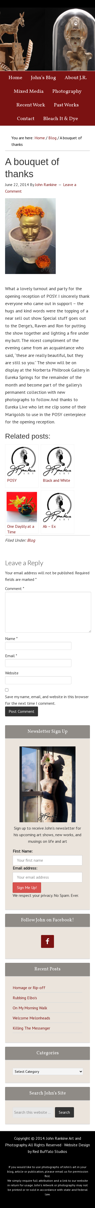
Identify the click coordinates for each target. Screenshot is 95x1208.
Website (11, 672)
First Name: (23, 851)
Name (11, 638)
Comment (14, 588)
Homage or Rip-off (29, 987)
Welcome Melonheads (31, 1017)
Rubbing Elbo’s (25, 997)
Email (11, 655)
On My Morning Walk (30, 1007)
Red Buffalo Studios (49, 1151)
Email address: (25, 868)
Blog (31, 540)
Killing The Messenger (31, 1028)
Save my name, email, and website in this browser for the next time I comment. (47, 700)
